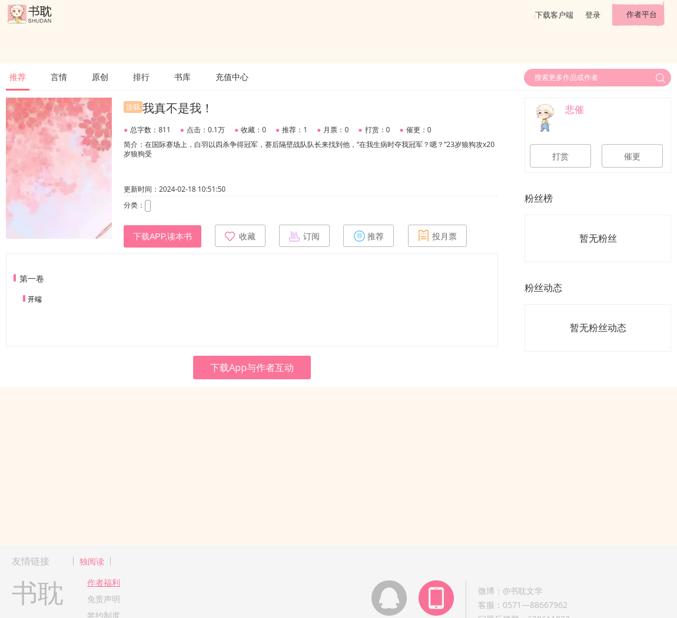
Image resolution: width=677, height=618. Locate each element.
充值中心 (231, 76)
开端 (35, 299)
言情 (59, 76)
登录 (592, 14)
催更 (632, 156)
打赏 (560, 156)
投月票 (437, 236)
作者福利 (103, 582)
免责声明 (103, 598)
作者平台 (641, 14)
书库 (182, 76)
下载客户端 (554, 14)
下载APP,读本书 (162, 236)
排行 (141, 76)
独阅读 (91, 561)
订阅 (304, 236)
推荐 (17, 76)
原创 (100, 76)
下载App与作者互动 (252, 367)
